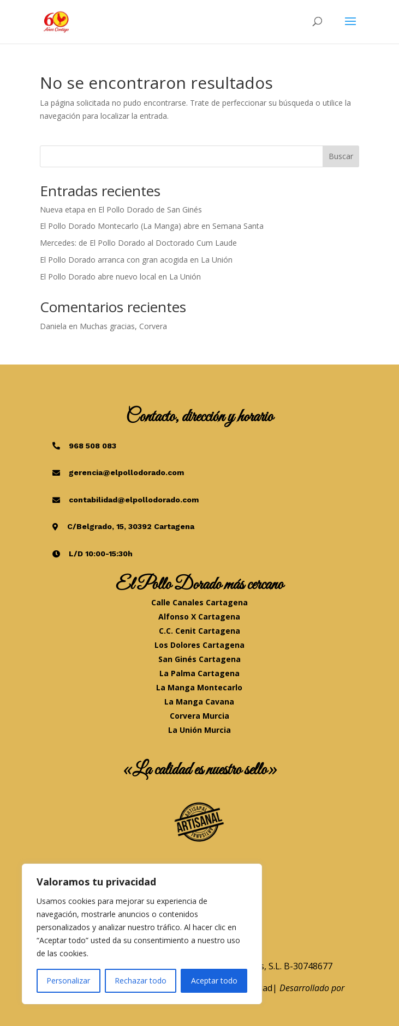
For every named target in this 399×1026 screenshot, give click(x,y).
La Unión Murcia (199, 730)
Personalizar (68, 980)
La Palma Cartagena (199, 673)
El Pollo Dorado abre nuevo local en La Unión (120, 276)
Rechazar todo (140, 980)
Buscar (341, 156)
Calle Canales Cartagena (199, 602)
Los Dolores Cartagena (199, 645)
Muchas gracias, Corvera (123, 326)
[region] (142, 934)
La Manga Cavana (199, 701)
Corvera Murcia (199, 716)
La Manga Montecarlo (199, 687)
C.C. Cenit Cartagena (199, 631)
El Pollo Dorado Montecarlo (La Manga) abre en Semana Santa (152, 226)
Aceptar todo (214, 980)
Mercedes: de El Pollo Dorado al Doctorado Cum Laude (138, 243)
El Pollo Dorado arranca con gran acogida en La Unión (136, 259)
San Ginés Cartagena (199, 659)
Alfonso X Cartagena (199, 616)
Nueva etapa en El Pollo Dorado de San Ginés (121, 209)
